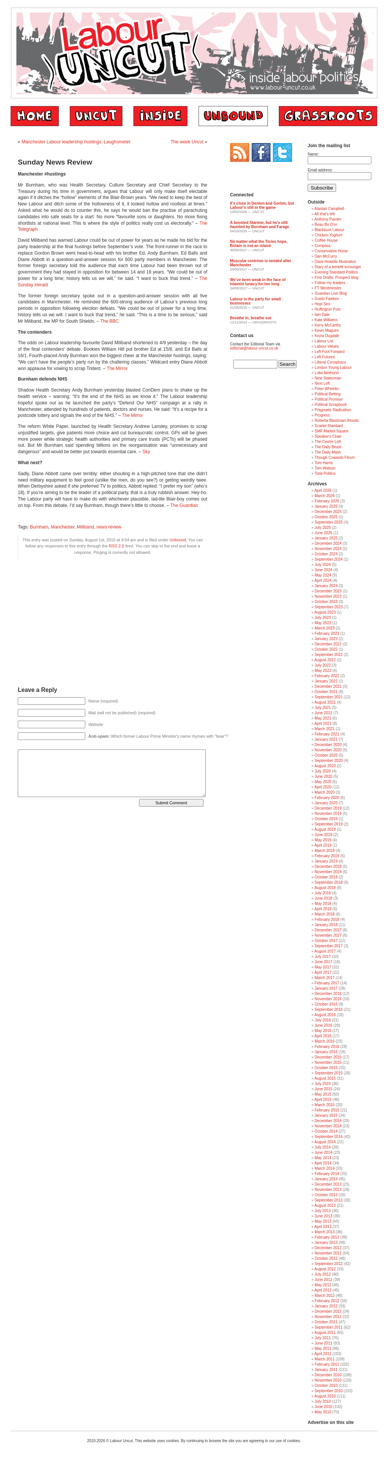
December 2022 (327, 644)
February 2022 (326, 676)
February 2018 (326, 919)
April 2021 (323, 723)
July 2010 (322, 1401)
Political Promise (328, 399)
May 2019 (322, 840)
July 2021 (322, 708)
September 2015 (328, 1073)
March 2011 (324, 1359)
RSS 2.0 (116, 546)
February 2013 (326, 1237)
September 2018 (328, 882)
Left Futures (324, 357)
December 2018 (327, 866)
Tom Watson (324, 468)
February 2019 (326, 856)
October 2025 (326, 517)
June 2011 (323, 1343)
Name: (313, 154)
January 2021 (326, 739)
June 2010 (323, 1407)
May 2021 (322, 718)
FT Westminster (327, 288)
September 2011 (328, 1327)
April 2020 (323, 787)
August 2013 (325, 1205)
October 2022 (326, 649)
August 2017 (325, 951)
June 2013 (323, 1216)
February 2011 (326, 1364)
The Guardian (184, 505)
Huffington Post (327, 309)
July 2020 (322, 771)
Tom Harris (323, 463)
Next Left (322, 383)
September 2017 (328, 946)
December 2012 (327, 1248)
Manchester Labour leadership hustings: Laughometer (76, 142)
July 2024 (322, 565)
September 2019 (328, 824)
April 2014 (323, 1163)
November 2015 (327, 1062)
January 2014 (326, 1179)
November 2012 (327, 1253)
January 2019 (326, 861)
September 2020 (328, 761)
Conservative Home (331, 251)
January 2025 (326, 538)
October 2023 (326, 602)
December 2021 (327, 686)
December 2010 (327, 1375)
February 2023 (326, 633)
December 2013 (327, 1184)
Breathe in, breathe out (250, 318)
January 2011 (326, 1370)
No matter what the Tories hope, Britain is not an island (259, 243)
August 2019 (325, 829)
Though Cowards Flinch (334, 457)
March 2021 (324, 729)
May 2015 (322, 1094)
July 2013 (322, 1211)
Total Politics (325, 473)
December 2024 (327, 543)
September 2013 (328, 1200)
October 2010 (326, 1385)
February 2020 (326, 798)
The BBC (109, 321)
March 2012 (324, 1295)
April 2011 (323, 1354)
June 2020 (323, 776)
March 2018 (324, 914)
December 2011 (327, 1311)
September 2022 (328, 655)
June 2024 (323, 570)
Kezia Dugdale (326, 336)
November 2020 (327, 750)
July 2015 (322, 1084)
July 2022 (322, 665)
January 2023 (326, 639)
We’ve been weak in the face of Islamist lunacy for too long (258, 282)
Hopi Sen (322, 304)
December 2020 (327, 745)
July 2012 (322, 1274)
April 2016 (323, 1036)
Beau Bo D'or (325, 224)
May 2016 (322, 1031)
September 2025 (328, 522)
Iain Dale (321, 314)
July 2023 (322, 618)
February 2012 (326, 1301)
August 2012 (325, 1269)
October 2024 (326, 554)
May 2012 (322, 1285)
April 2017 (323, 972)
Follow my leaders (329, 283)
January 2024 (326, 586)
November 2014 (327, 1126)
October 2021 (326, 692)
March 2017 (324, 978)
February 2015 (326, 1110)
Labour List (323, 341)
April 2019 (323, 845)
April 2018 (323, 909)
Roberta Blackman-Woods (336, 420)
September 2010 (328, 1391)
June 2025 (323, 533)
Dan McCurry (325, 256)
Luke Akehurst (326, 373)
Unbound (177, 540)
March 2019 (324, 851)
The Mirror (117, 368)
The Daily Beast (327, 447)
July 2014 (322, 1147)
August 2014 (325, 1142)
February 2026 (326, 501)
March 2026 (324, 496)
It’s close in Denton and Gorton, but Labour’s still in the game (262, 205)
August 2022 (325, 660)
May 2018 (322, 904)
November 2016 (327, 999)
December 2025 (327, 512)
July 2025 (322, 527)
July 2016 (322, 1020)
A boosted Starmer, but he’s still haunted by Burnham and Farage (259, 225)
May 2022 (322, 670)
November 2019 (327, 813)
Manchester (62, 527)
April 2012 (323, 1290)
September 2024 (328, 559)
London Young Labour (333, 367)
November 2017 (327, 935)
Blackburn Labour (329, 230)
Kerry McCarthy (327, 325)
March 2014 (324, 1168)
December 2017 (327, 930)
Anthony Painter (327, 219)
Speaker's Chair (327, 436)
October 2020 (326, 755)
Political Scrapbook (330, 405)
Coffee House (326, 240)
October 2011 (326, 1322)
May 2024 (322, 575)
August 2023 (325, 612)
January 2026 (326, 506)
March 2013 (324, 1232)
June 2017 (323, 962)
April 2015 (323, 1099)
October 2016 (326, 1004)
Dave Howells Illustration (335, 262)
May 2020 (322, 782)
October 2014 (326, 1131)
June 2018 (323, 898)
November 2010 (327, 1380)
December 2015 (327, 1057)
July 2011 (322, 1338)
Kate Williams (326, 320)
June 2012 (323, 1280)
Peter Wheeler (326, 389)
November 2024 (327, 549)
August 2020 (325, 766)
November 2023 (327, 596)
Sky (146, 451)
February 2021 (326, 734)
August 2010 (325, 1396)
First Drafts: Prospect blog (336, 277)
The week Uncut (187, 142)
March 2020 (324, 792)
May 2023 (322, 623)
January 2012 (326, 1306)
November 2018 (327, 872)
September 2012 (328, 1264)
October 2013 (326, 1195)
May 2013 (322, 1221)
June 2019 (323, 835)
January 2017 (326, 988)
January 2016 (326, 1052)
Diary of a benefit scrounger (337, 267)
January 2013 (326, 1242)
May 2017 (322, 967)
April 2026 (323, 490)
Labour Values (326, 346)
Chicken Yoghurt (328, 235)
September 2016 (328, 1009)
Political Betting (327, 394)
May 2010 (322, 1412)
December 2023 (327, 591)
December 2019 (327, 808)
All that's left (324, 214)
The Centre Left (327, 442)
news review (108, 527)
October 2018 (326, 877)
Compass (322, 246)
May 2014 (322, 1158)
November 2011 (327, 1317)
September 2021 (328, 697)
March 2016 (324, 1041)
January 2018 (326, 925)
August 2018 (325, 888)
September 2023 (328, 607)
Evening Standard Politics (336, 272)
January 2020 (326, 803)
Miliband (85, 527)
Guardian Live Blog (330, 293)
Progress (322, 415)
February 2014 (326, 1174)
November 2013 (327, 1190)
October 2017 (326, 941)
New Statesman (327, 378)
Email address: (320, 170)
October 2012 (326, 1258)
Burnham (39, 527)
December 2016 (327, 994)
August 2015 (325, 1078)
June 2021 (323, 713)
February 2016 (326, 1047)
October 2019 (326, 819)
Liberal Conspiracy (330, 362)
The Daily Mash (327, 452)
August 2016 (325, 1015)
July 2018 (322, 893)
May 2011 (322, 1348)
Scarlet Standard (328, 426)
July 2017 (322, 956)
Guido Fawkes (326, 299)
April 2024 (323, 580)
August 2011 (325, 1333)
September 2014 (328, 1137)
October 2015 (326, 1068)
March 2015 (324, 1105)
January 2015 (326, 1115)
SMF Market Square (331, 431)
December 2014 (327, 1121)
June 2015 (323, 1089)
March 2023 (324, 628)
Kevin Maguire (326, 330)
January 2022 (326, 681)
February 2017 (326, 983)
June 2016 (323, 1025)
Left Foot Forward (329, 352)
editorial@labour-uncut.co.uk (254, 348)
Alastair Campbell (329, 209)
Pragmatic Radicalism (332, 410)
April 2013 (323, 1227)
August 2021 (325, 702)
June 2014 (323, 1152)
